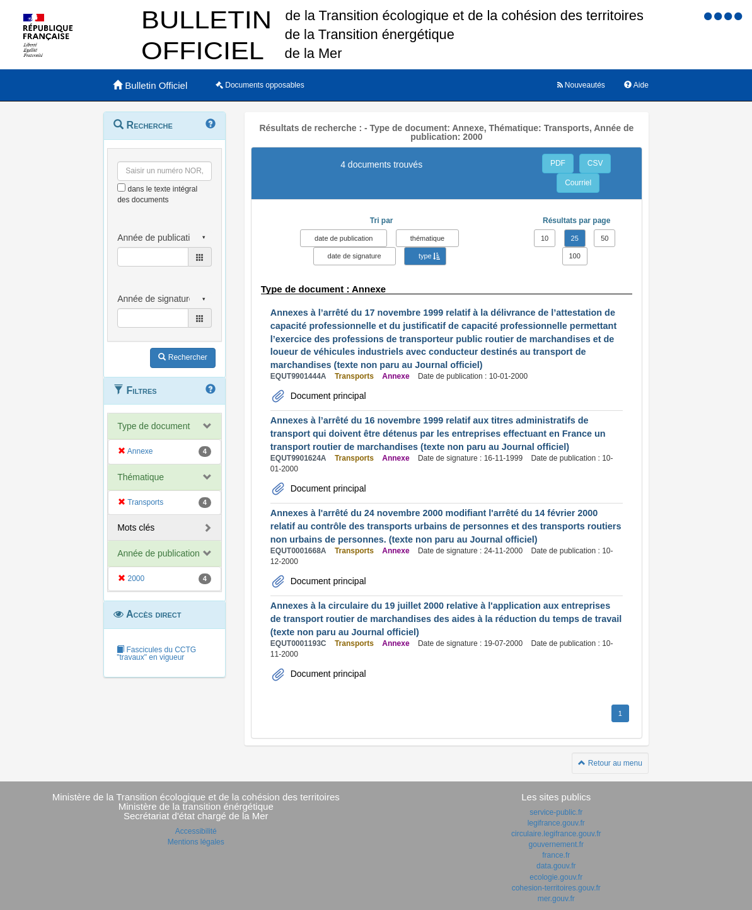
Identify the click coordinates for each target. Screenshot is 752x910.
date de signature (354, 256)
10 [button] (544, 238)
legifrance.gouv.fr (556, 823)
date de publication (344, 238)
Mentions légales (196, 842)
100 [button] (575, 256)
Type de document (153, 426)
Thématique (140, 477)
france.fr (556, 855)
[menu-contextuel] (121, 187)
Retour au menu (610, 763)
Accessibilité (196, 831)
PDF (557, 163)
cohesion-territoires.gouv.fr (556, 888)
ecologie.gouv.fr (555, 877)
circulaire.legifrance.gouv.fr (556, 833)
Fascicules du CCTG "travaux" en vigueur (156, 653)
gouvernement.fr (556, 844)
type (425, 256)
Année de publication (158, 553)
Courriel (578, 182)
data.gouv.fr (556, 865)
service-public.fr (555, 812)
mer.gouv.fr (556, 898)
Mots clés (135, 527)
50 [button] (604, 238)
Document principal (327, 396)
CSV (595, 163)
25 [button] (575, 238)
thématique (427, 238)
